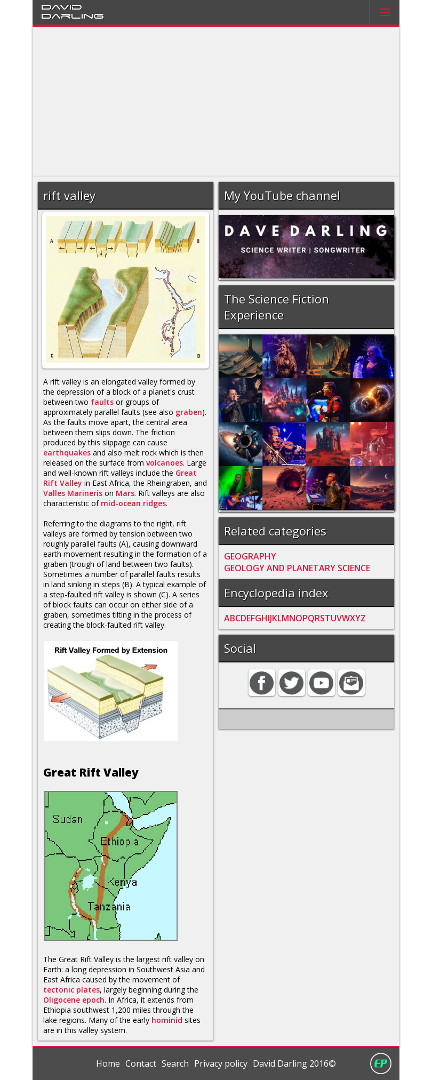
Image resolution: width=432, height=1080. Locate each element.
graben (188, 412)
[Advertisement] (216, 102)
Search (175, 1063)
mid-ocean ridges (133, 503)
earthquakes (67, 452)
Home (108, 1063)
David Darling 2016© (294, 1063)
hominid (166, 1020)
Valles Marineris (72, 493)
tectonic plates (71, 990)
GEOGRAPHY (250, 556)
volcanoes (164, 463)
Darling (72, 15)
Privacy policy (220, 1063)
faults (102, 402)
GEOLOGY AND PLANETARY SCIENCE (297, 568)
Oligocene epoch (74, 1000)
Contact (140, 1063)
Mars (125, 493)
